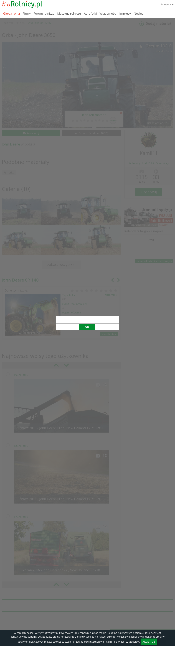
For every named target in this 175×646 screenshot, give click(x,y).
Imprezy (125, 13)
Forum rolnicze (44, 13)
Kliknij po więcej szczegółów (122, 641)
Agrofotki (90, 13)
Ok (87, 237)
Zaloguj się (167, 4)
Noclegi (139, 13)
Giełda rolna (11, 13)
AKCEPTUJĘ (149, 641)
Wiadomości (108, 13)
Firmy (27, 13)
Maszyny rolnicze (69, 13)
